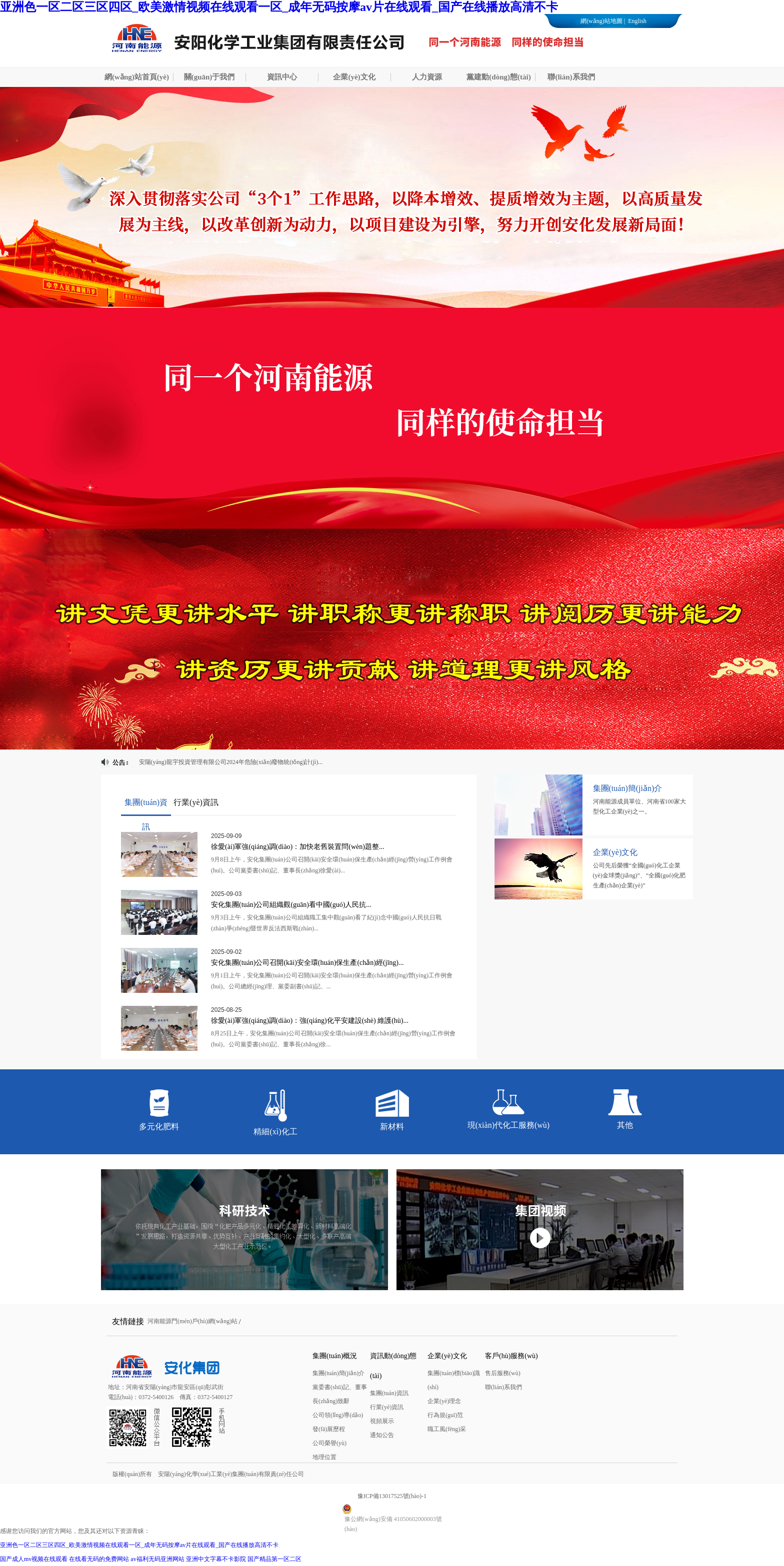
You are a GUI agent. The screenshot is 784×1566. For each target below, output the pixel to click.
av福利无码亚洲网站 (157, 1559)
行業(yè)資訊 (387, 1407)
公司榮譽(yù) (329, 1443)
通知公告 (382, 1435)
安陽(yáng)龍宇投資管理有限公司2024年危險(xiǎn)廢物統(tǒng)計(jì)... (231, 762)
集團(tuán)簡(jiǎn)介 (338, 1373)
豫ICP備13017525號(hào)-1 (392, 1496)
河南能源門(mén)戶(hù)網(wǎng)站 (193, 1321)
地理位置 (324, 1457)
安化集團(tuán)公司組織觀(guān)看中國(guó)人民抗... (291, 904)
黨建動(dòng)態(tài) (498, 77)
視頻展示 (382, 1421)
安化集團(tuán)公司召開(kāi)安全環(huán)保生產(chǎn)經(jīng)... (307, 962)
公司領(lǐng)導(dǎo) (337, 1415)
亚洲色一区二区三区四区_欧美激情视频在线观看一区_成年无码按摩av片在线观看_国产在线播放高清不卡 (279, 6)
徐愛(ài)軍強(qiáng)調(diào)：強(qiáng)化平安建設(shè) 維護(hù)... (309, 1020)
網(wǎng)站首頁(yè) (136, 77)
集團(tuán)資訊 (389, 1393)
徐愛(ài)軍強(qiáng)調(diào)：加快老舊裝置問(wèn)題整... (297, 846)
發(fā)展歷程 (328, 1429)
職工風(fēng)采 (447, 1429)
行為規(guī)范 (445, 1415)
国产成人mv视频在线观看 (34, 1559)
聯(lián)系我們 (571, 77)
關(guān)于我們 (209, 77)
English (636, 20)
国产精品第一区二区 (275, 1559)
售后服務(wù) (502, 1373)
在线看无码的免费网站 (99, 1559)
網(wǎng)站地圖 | (602, 20)
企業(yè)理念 (444, 1401)
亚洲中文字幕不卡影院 (216, 1559)
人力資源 (427, 77)
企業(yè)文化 (354, 77)
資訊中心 (282, 77)
